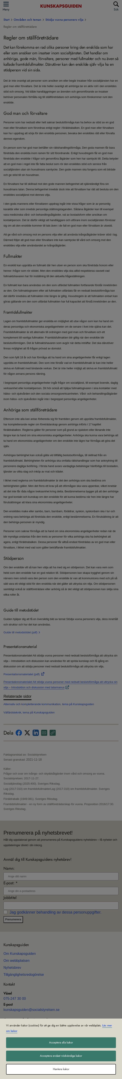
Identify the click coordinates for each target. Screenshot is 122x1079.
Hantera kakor (61, 1069)
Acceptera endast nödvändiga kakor (61, 1056)
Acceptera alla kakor (61, 1043)
